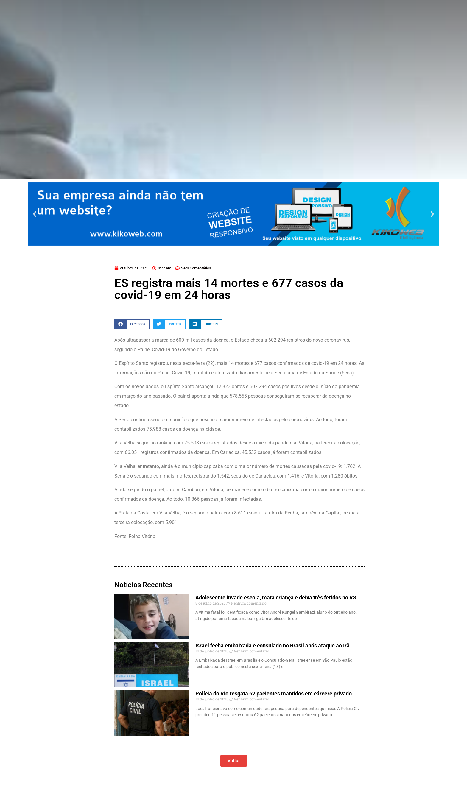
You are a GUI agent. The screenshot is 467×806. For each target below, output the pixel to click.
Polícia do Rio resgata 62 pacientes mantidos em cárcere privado (273, 693)
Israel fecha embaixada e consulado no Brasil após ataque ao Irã (272, 645)
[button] (34, 214)
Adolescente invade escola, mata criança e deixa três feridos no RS (275, 597)
